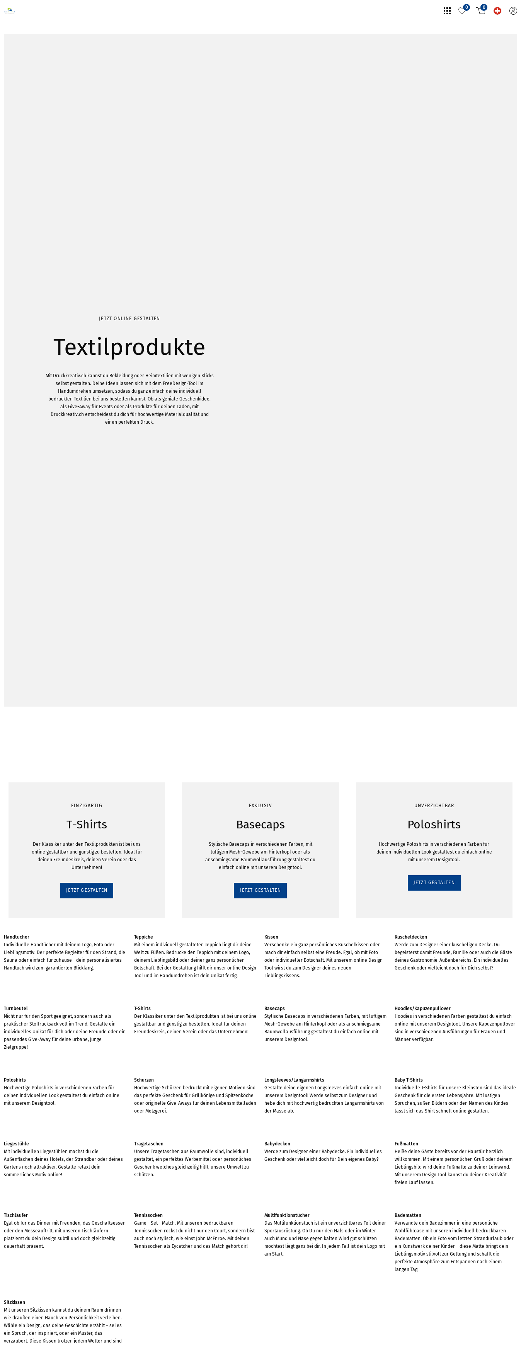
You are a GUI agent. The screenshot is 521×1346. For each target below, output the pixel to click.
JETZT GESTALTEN (33, 132)
